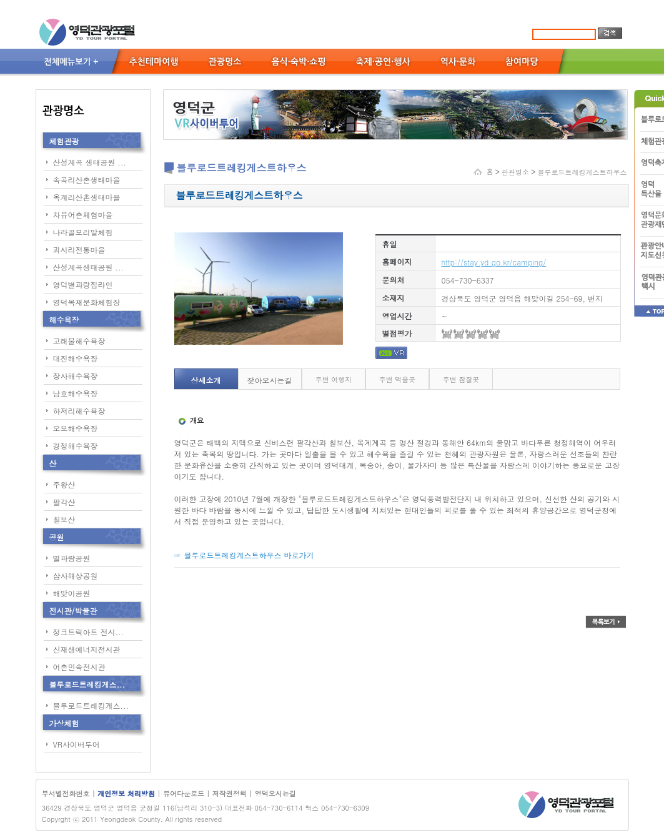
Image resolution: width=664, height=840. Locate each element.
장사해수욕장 (75, 375)
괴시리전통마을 (79, 249)
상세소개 (206, 380)
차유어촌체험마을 (83, 214)
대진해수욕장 (75, 358)
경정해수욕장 (75, 445)
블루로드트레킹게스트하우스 (582, 172)
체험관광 (64, 141)
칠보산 (64, 519)
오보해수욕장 (75, 428)
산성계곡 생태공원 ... (90, 162)
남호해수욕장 (75, 393)
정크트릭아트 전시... (88, 631)
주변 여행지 (333, 379)
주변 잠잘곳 (461, 379)
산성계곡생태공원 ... (88, 267)
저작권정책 (229, 793)
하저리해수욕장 (79, 410)
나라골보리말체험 (83, 232)
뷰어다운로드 (183, 793)
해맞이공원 (72, 593)
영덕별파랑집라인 (83, 284)
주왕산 (64, 484)
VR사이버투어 (76, 744)
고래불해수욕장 (79, 340)
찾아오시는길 (269, 380)
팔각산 (64, 502)
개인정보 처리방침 (127, 793)
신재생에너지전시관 (87, 649)
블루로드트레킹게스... (87, 684)
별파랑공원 (72, 558)
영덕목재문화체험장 (87, 302)
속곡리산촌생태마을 (87, 179)
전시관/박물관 (73, 610)
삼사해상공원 (75, 575)
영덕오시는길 (275, 793)
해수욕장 (64, 319)
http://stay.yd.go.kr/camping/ (494, 262)
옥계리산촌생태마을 (87, 197)
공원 (56, 536)
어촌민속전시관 (79, 666)
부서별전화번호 (66, 793)
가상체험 (64, 723)
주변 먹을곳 (397, 379)
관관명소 (515, 172)
